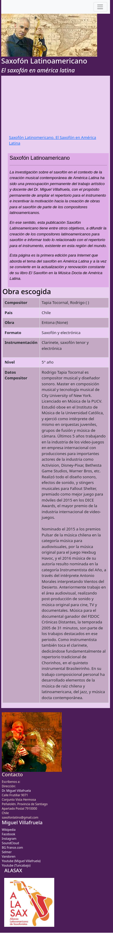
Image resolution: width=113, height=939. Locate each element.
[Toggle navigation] (100, 7)
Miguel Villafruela (22, 822)
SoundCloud (10, 843)
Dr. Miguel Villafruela (16, 791)
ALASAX (13, 870)
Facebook (8, 834)
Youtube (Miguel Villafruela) (21, 861)
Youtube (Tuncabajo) (16, 865)
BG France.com (12, 847)
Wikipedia (9, 830)
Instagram (9, 838)
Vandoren (9, 856)
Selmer (7, 852)
